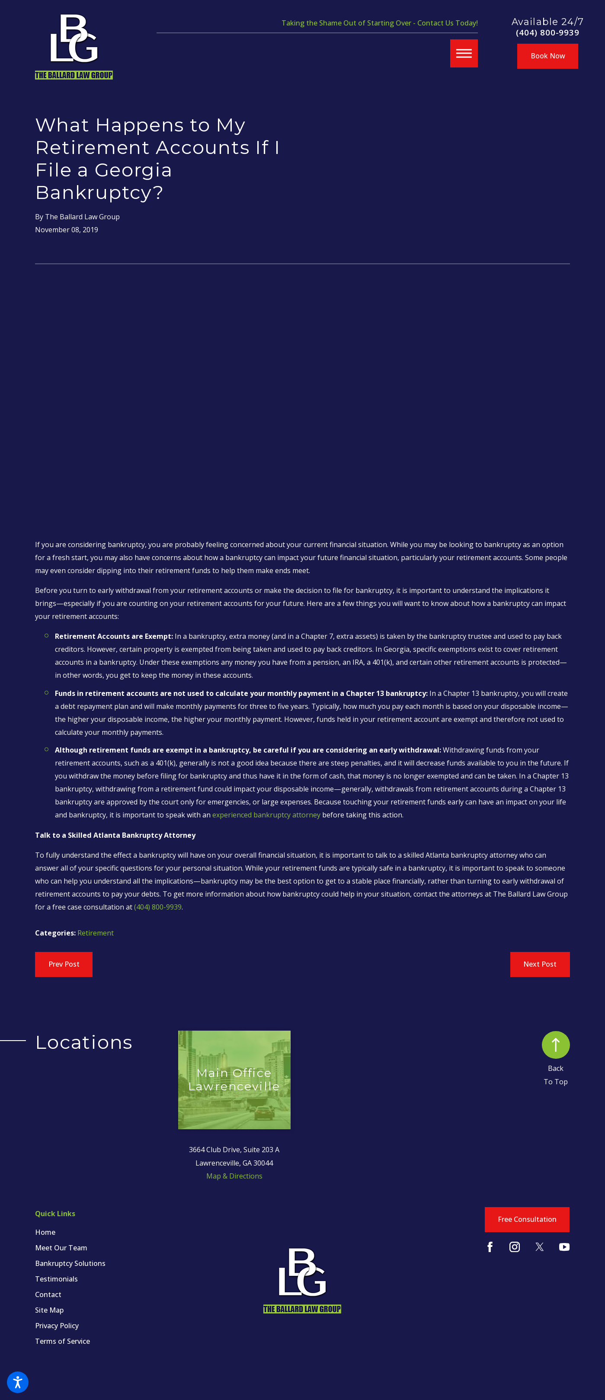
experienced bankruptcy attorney (266, 815)
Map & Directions (234, 1176)
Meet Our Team (61, 1248)
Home (45, 1232)
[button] (18, 1382)
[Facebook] (490, 1247)
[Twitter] (540, 1247)
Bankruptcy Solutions (70, 1263)
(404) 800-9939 (547, 33)
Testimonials (56, 1279)
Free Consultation (527, 1219)
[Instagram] (514, 1247)
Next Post (540, 964)
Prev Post (64, 964)
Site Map (49, 1310)
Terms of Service (62, 1341)
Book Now (548, 56)
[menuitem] (106, 1232)
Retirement (95, 933)
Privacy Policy (57, 1325)
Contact (48, 1294)
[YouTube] (564, 1247)
